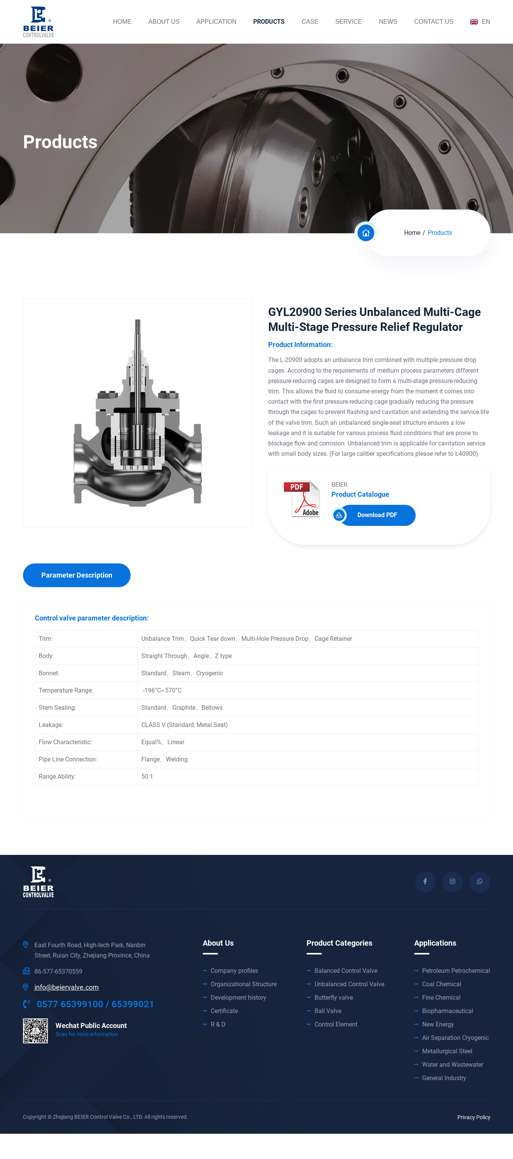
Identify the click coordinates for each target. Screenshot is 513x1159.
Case (310, 21)
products (269, 21)
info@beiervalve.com (66, 987)
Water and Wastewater (452, 1065)
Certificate (224, 1011)
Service (348, 21)
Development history (238, 998)
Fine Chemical (441, 998)
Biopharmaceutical (447, 1011)
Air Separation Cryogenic (455, 1038)
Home (122, 21)
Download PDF (368, 515)
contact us (434, 21)
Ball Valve (328, 1011)
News (388, 21)
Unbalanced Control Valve (349, 984)
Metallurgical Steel (447, 1051)
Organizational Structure (244, 984)
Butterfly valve (334, 998)
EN (480, 21)
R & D (218, 1024)
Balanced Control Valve (346, 971)
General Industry (444, 1078)
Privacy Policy (473, 1117)
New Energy (438, 1024)
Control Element (336, 1024)
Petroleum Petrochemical (456, 971)
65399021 (132, 1004)
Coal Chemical (441, 984)
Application (217, 21)
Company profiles (234, 971)
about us (164, 21)
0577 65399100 (63, 1004)
